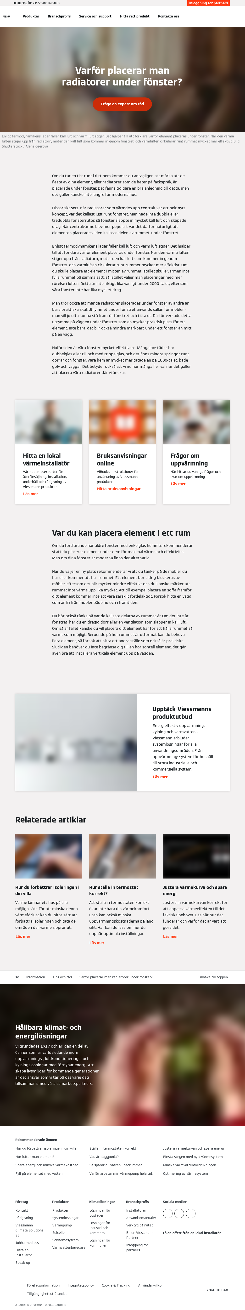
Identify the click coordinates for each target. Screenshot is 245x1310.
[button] (214, 977)
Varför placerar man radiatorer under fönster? (116, 977)
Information (35, 977)
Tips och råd (62, 977)
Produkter (31, 16)
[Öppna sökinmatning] (227, 16)
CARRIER (60, 1305)
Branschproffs (59, 16)
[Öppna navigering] (6, 16)
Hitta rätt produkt (135, 16)
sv (17, 977)
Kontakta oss (168, 16)
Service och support (95, 16)
